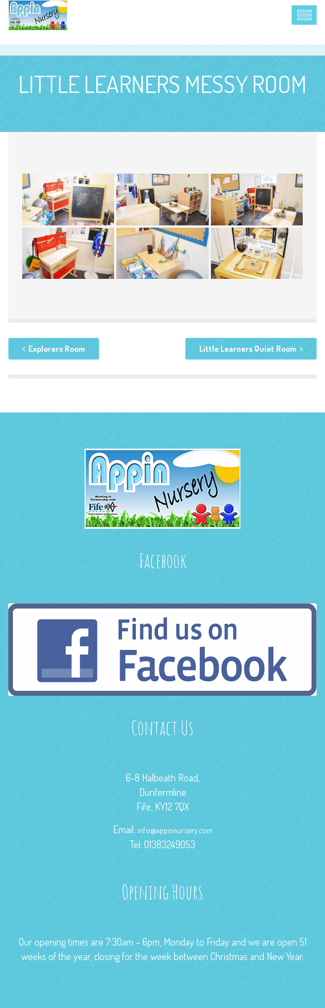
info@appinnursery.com (175, 830)
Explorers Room (53, 348)
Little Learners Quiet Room (251, 348)
